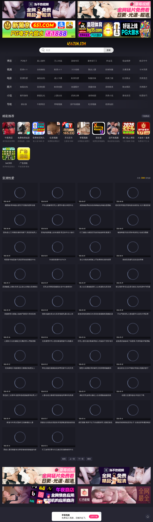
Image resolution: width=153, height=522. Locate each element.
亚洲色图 (41, 86)
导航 (9, 104)
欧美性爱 (75, 78)
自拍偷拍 (41, 69)
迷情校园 (92, 95)
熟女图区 (126, 86)
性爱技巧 (143, 95)
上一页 (72, 459)
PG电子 (24, 60)
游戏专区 (75, 60)
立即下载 (93, 516)
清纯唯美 (109, 86)
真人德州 (41, 60)
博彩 (9, 60)
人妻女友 (58, 95)
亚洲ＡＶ (24, 69)
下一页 (80, 459)
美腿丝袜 (92, 86)
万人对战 (58, 60)
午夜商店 (41, 104)
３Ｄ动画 (75, 69)
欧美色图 (58, 86)
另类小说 (109, 95)
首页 (64, 459)
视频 (9, 69)
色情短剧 (109, 104)
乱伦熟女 (126, 78)
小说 (9, 95)
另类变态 (143, 78)
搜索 (109, 50)
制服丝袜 (92, 78)
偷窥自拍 (24, 86)
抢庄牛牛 (143, 60)
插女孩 (24, 104)
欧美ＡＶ (58, 69)
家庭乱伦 (41, 95)
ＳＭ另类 (143, 69)
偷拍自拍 (41, 78)
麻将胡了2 (92, 60)
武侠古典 (75, 95)
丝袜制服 (109, 69)
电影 (9, 78)
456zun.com (76, 43)
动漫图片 (75, 86)
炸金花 (109, 60)
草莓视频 (58, 104)
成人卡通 (58, 78)
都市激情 (24, 95)
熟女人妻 (92, 69)
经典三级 (109, 78)
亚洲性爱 (24, 78)
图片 (9, 86)
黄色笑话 (126, 95)
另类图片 (143, 86)
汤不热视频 (75, 104)
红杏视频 (92, 104)
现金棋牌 (126, 60)
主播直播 (126, 69)
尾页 (89, 459)
